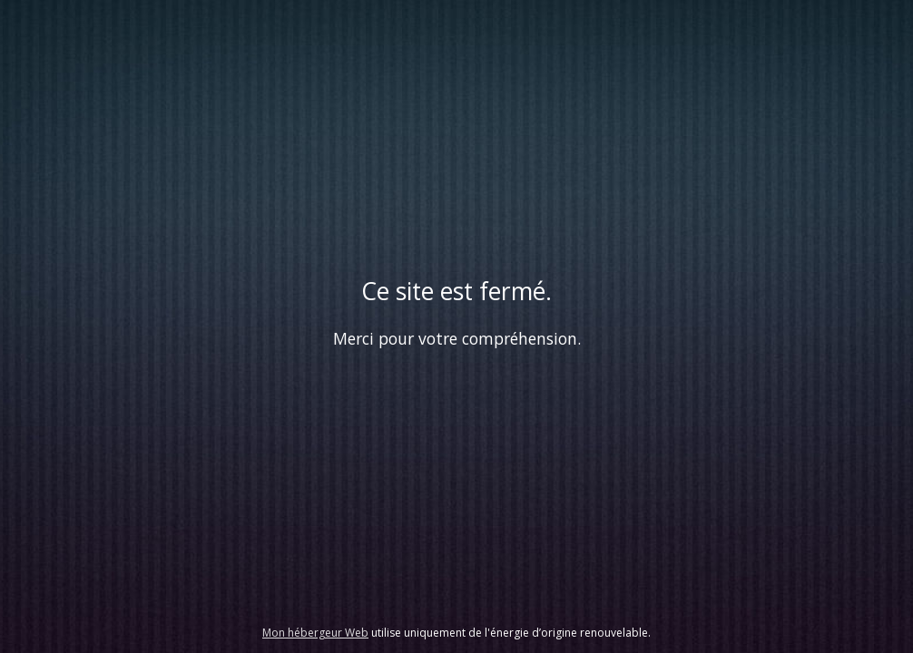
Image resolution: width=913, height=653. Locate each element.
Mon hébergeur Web (315, 632)
